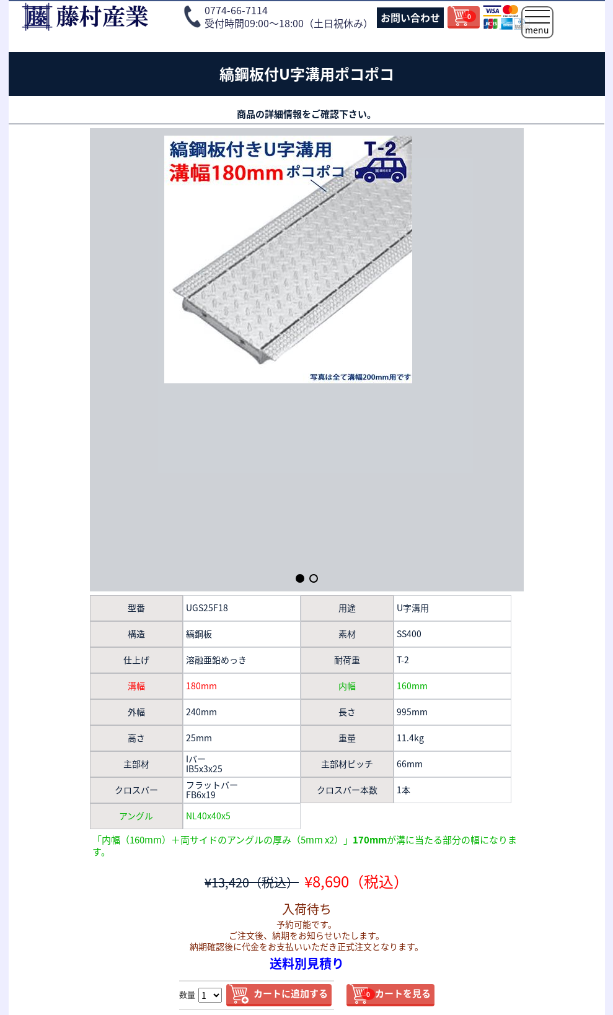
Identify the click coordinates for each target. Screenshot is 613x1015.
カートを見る (396, 993)
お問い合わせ (410, 17)
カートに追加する (291, 993)
